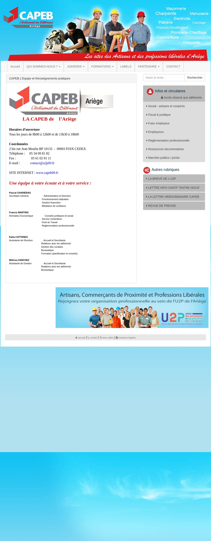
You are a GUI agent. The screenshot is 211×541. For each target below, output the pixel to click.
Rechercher (194, 77)
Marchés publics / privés (163, 157)
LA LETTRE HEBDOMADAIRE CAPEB (172, 196)
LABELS (125, 66)
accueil (80, 337)
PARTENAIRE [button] (149, 66)
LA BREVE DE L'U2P (161, 178)
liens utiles (106, 337)
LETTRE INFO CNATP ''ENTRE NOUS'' (173, 187)
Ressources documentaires (165, 149)
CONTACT (173, 66)
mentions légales (126, 337)
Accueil (15, 66)
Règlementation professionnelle (167, 140)
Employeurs (155, 132)
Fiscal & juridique (158, 114)
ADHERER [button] (75, 66)
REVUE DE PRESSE (161, 205)
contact (92, 337)
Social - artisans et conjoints (165, 106)
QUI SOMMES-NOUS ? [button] (44, 66)
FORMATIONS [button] (102, 66)
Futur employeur (158, 123)
